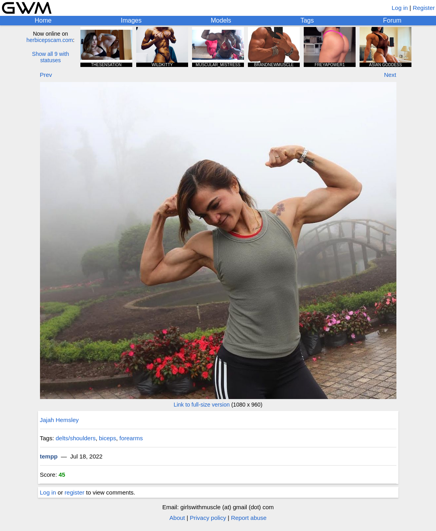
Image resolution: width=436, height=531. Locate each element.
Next (390, 74)
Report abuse (249, 517)
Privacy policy (208, 517)
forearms (131, 438)
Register (424, 7)
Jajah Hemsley (59, 419)
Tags (307, 20)
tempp (49, 456)
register (74, 492)
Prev (46, 74)
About (177, 517)
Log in (400, 7)
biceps (107, 438)
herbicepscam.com (50, 40)
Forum (392, 20)
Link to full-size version (201, 404)
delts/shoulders (76, 438)
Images (131, 20)
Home (42, 20)
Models (221, 20)
